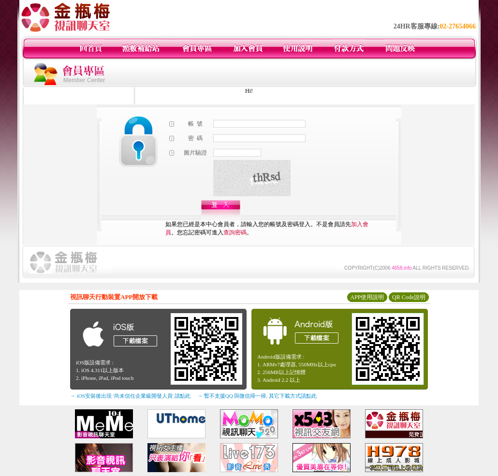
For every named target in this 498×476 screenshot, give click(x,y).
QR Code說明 (408, 297)
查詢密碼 (235, 232)
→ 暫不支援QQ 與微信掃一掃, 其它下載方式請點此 (257, 396)
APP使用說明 (367, 297)
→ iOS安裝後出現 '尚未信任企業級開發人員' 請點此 (130, 396)
